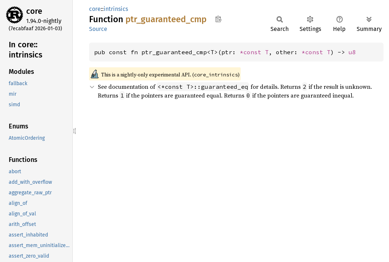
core (34, 11)
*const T (254, 52)
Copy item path (218, 19)
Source (98, 28)
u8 (352, 52)
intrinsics (116, 8)
